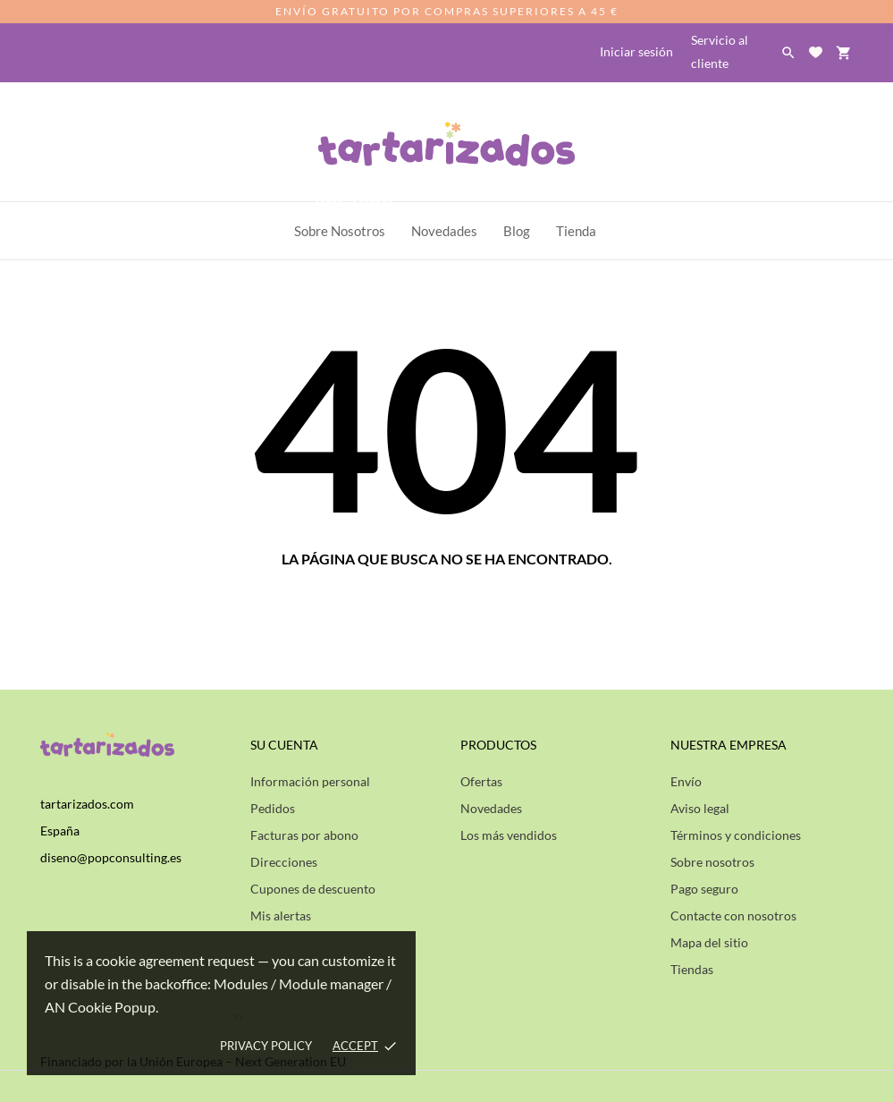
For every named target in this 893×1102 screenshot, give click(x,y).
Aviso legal (699, 808)
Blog (516, 231)
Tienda (576, 231)
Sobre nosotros (712, 861)
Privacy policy (266, 1045)
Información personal (310, 781)
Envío (686, 781)
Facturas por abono (304, 835)
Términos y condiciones (735, 835)
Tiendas (691, 969)
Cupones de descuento (312, 888)
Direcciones (283, 861)
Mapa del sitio (709, 942)
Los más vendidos (508, 835)
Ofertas (481, 781)
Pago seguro (704, 888)
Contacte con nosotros (733, 915)
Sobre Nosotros (344, 220)
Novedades (491, 808)
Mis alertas (280, 915)
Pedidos (272, 808)
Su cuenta (284, 744)
